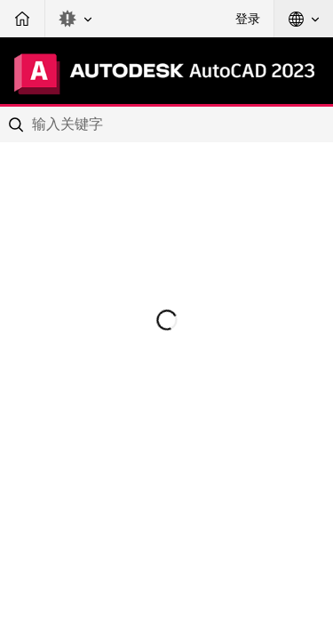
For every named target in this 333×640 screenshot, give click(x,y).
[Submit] (18, 124)
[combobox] (166, 124)
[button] (75, 18)
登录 (247, 19)
